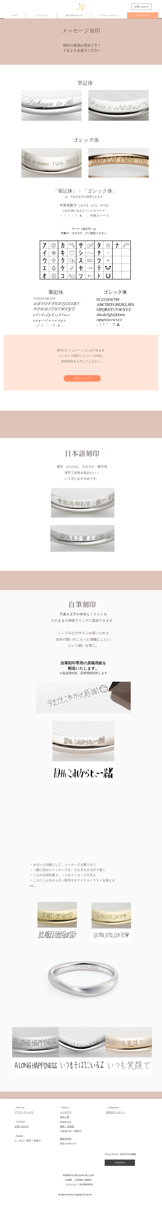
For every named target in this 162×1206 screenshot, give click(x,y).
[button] (39, 794)
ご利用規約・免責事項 (83, 1180)
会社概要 (68, 1180)
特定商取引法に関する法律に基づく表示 (78, 1175)
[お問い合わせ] (141, 7)
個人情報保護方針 (86, 1184)
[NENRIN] (120, 1163)
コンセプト (66, 1112)
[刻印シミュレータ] (82, 378)
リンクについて (72, 1184)
